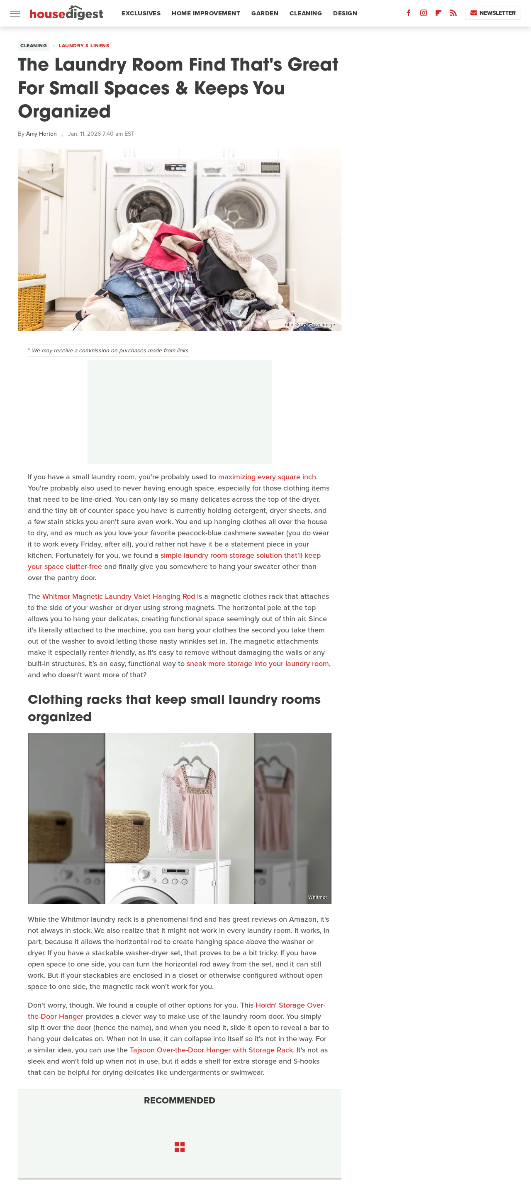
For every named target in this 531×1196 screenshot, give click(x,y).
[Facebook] (408, 15)
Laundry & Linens (84, 45)
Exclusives (141, 13)
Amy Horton (41, 133)
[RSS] (453, 15)
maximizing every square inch (267, 476)
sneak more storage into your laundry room (258, 663)
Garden (264, 13)
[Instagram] (423, 15)
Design (345, 13)
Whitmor (317, 897)
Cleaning (306, 13)
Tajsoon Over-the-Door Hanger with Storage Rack (211, 1050)
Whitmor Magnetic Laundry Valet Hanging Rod (118, 596)
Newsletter (493, 13)
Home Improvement (206, 13)
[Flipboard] (438, 15)
